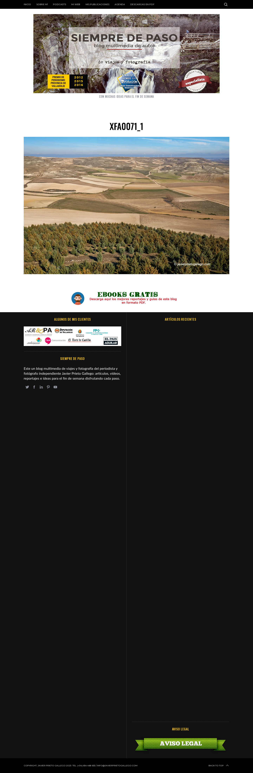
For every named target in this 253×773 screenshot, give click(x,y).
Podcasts (59, 4)
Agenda (120, 4)
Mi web (75, 4)
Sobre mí (42, 4)
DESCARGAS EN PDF (142, 4)
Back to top (219, 766)
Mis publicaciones (97, 4)
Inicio (27, 4)
